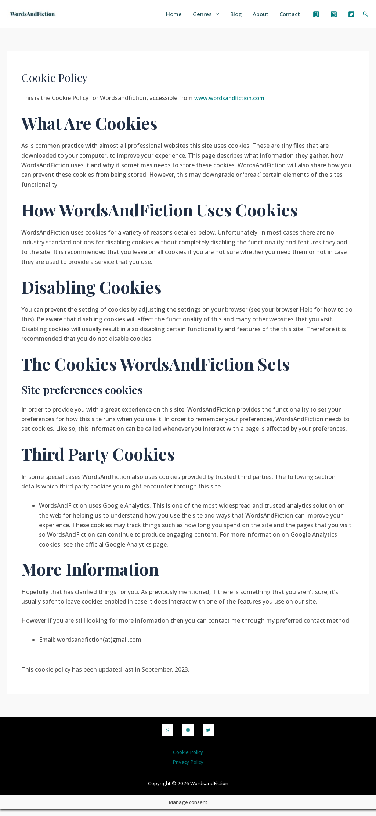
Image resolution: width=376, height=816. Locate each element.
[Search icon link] (365, 17)
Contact (288, 18)
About (257, 18)
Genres (195, 18)
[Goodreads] (316, 18)
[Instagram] (333, 18)
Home (164, 18)
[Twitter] (351, 18)
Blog (230, 18)
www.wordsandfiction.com (231, 105)
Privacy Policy (188, 769)
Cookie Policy (188, 759)
